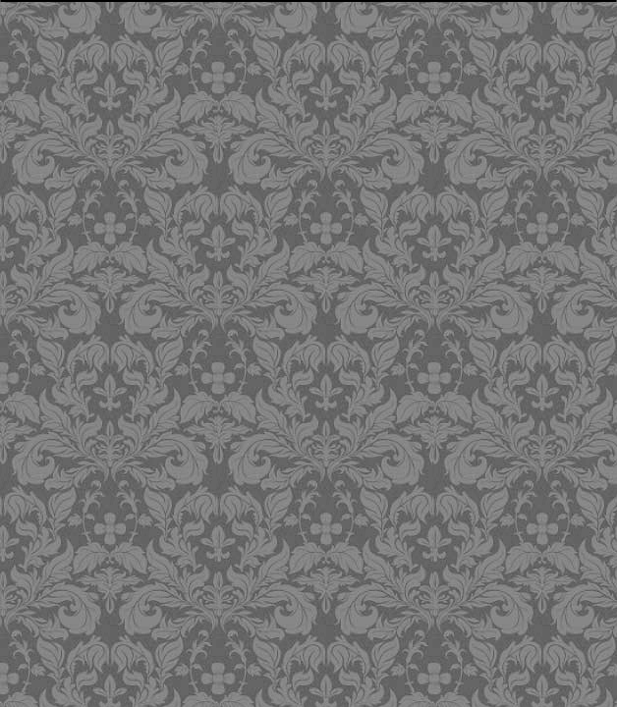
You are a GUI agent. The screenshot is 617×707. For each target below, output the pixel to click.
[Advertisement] (312, 142)
